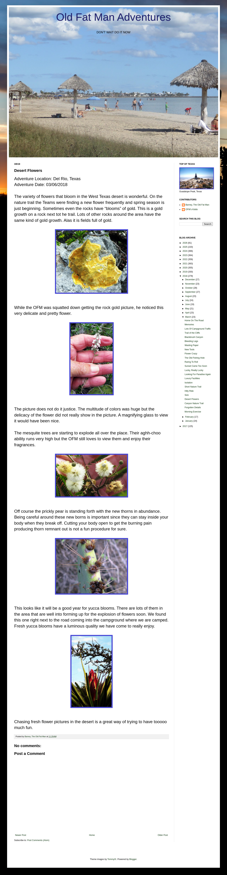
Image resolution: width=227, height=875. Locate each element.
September (190, 292)
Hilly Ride (189, 391)
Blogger (133, 859)
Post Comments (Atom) (38, 840)
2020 (185, 267)
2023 (185, 255)
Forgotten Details (193, 407)
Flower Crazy (191, 353)
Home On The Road (194, 320)
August (188, 296)
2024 (185, 251)
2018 (185, 276)
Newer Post (20, 835)
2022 (185, 259)
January (189, 421)
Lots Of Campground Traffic (198, 329)
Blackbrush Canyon (194, 337)
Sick (187, 395)
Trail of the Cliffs (192, 333)
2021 (185, 263)
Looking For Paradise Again (198, 374)
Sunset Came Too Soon (196, 366)
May (187, 308)
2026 (185, 243)
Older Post (163, 835)
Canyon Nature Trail (194, 403)
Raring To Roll (191, 362)
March (188, 317)
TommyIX (111, 859)
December (190, 279)
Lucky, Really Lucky (194, 370)
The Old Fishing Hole (195, 358)
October (189, 288)
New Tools (189, 349)
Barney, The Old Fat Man (197, 205)
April (187, 312)
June (187, 304)
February (189, 417)
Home (92, 835)
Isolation (189, 382)
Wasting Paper (191, 345)
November (190, 284)
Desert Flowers (192, 399)
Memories (189, 324)
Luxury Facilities (192, 378)
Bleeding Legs (191, 341)
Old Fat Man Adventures (113, 17)
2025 (185, 247)
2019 (185, 272)
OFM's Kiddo (192, 209)
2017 (185, 426)
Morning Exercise (193, 411)
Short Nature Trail (193, 387)
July (187, 300)
